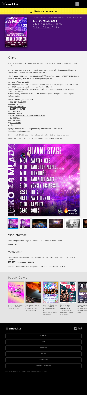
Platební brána (36, 372)
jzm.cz (21, 135)
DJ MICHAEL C (16, 120)
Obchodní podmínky (43, 366)
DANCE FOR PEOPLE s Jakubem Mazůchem (27, 116)
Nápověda (43, 348)
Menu (82, 4)
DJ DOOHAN (15, 123)
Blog (43, 342)
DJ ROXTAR (15, 118)
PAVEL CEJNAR (16, 113)
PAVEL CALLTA (16, 104)
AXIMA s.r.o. (26, 372)
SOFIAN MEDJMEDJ (18, 107)
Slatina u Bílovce (42, 27)
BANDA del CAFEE (17, 109)
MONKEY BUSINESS (18, 102)
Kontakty (43, 336)
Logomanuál (43, 360)
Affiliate (43, 354)
